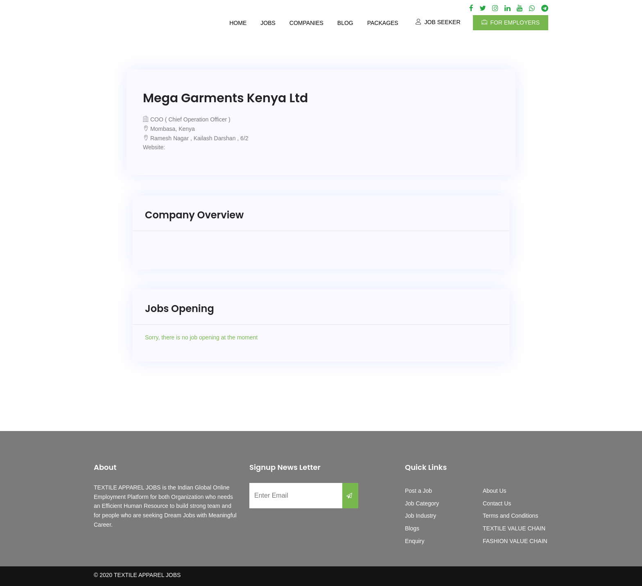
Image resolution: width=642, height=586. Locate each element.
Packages (382, 23)
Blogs (412, 528)
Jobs (268, 23)
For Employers (511, 22)
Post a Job (418, 490)
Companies (306, 23)
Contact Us (497, 503)
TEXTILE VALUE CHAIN (514, 528)
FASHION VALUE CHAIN (515, 541)
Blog (345, 23)
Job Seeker (438, 22)
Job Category (422, 503)
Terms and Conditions (510, 515)
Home (237, 23)
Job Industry (420, 515)
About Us (494, 490)
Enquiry (414, 541)
